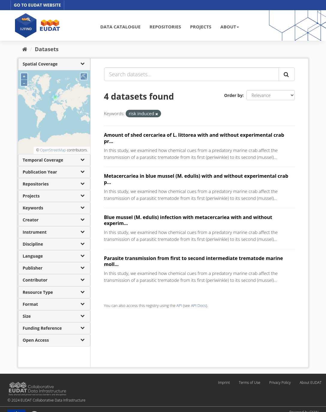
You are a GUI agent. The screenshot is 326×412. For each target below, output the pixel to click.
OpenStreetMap (53, 150)
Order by (233, 95)
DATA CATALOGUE (120, 27)
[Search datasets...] (191, 74)
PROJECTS (200, 27)
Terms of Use (249, 382)
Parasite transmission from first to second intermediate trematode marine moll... (193, 261)
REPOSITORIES (165, 27)
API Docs (198, 305)
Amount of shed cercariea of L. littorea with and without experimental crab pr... (194, 138)
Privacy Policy (280, 382)
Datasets (46, 49)
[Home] (24, 49)
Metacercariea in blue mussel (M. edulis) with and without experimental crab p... (196, 179)
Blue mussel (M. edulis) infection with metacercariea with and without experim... (188, 220)
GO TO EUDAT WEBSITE (37, 5)
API (179, 305)
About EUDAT (311, 382)
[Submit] (287, 74)
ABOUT (229, 27)
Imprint (224, 382)
